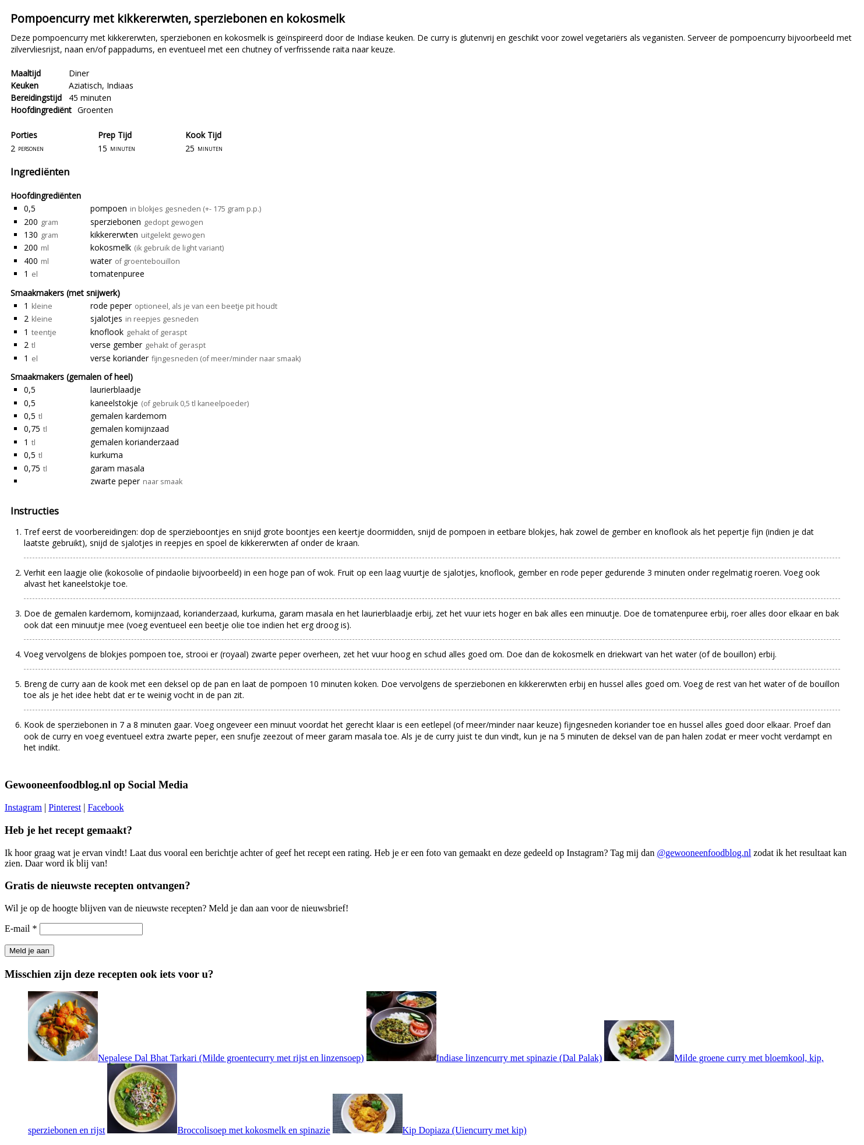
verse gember (116, 344)
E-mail (21, 928)
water (101, 260)
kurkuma (106, 454)
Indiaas (120, 85)
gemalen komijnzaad (129, 428)
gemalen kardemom (128, 415)
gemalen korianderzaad (134, 442)
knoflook (107, 331)
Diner (79, 73)
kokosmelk (110, 247)
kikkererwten (114, 234)
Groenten (95, 109)
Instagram (23, 807)
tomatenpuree (117, 273)
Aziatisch (85, 85)
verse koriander (119, 358)
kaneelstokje (114, 402)
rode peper (111, 305)
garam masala (117, 468)
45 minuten (90, 97)
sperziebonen (115, 221)
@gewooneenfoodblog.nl (704, 853)
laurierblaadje (115, 389)
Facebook (105, 807)
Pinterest (64, 807)
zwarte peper (115, 481)
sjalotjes (106, 318)
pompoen (108, 208)
